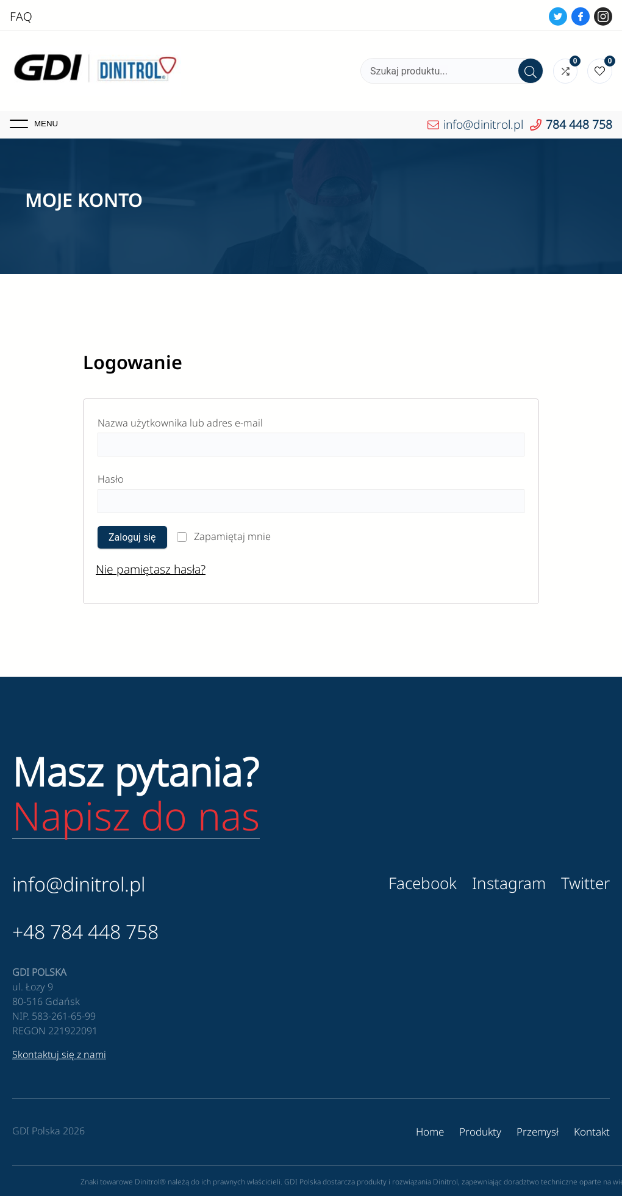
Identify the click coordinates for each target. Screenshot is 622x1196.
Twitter (585, 883)
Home (430, 1132)
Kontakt (592, 1132)
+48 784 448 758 (85, 931)
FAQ (21, 16)
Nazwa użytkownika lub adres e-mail (210, 421)
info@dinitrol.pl (78, 884)
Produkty (480, 1132)
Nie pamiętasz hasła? (151, 569)
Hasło (140, 477)
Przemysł (538, 1132)
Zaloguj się (132, 537)
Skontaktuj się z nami (59, 1054)
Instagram (509, 883)
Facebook (422, 883)
